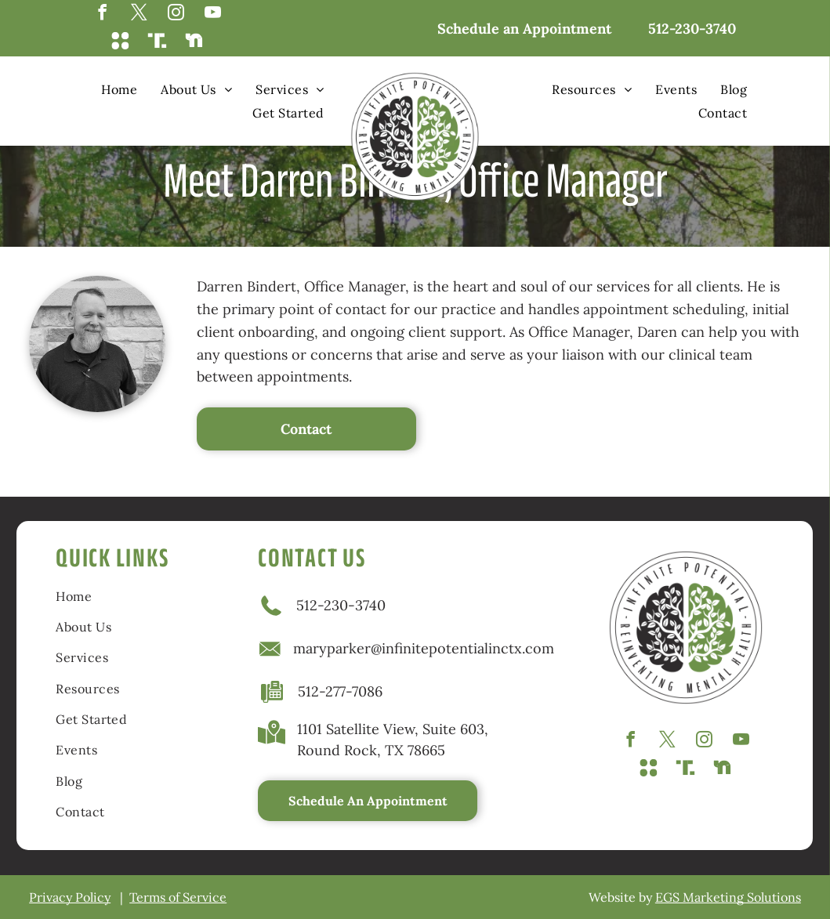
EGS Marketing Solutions (728, 897)
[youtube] (213, 14)
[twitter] (139, 14)
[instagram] (176, 14)
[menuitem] (119, 89)
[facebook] (102, 14)
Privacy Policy (70, 897)
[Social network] (120, 42)
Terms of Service (178, 897)
